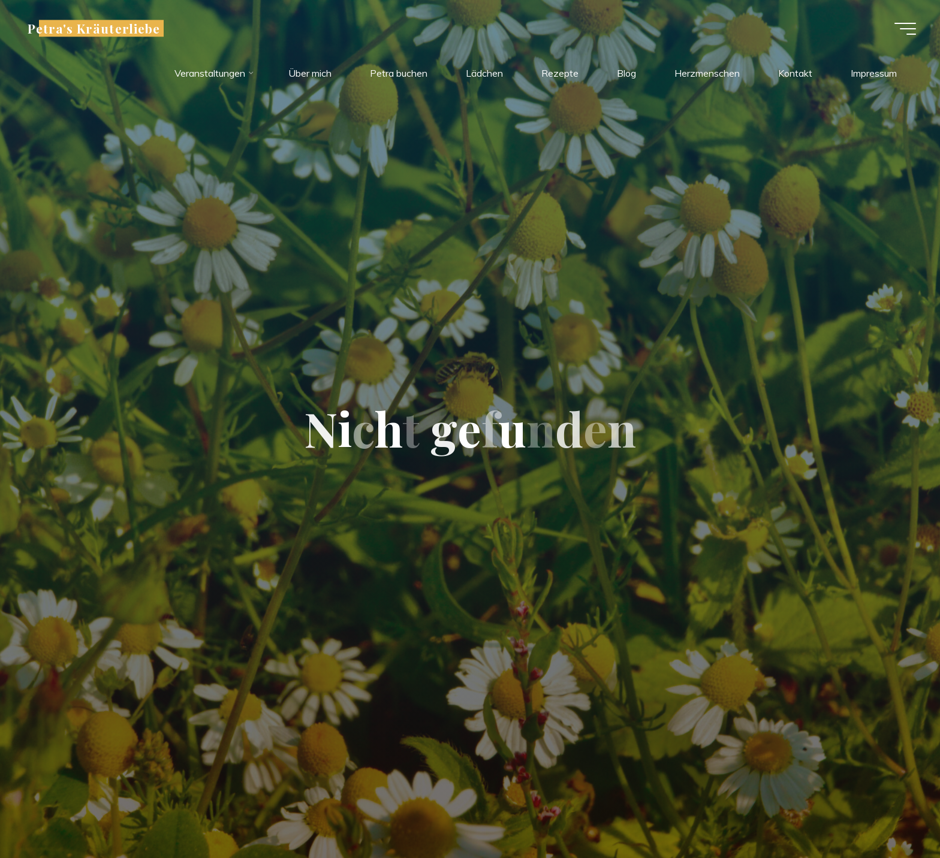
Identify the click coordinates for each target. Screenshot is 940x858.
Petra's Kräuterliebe (94, 28)
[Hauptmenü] (905, 29)
